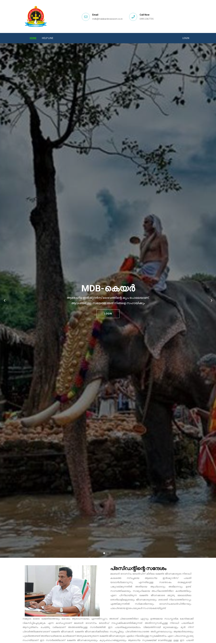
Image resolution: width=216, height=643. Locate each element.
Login (185, 38)
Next (211, 300)
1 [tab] (104, 553)
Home (33, 38)
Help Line (47, 38)
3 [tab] (111, 553)
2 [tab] (108, 553)
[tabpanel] (108, 300)
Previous (4, 300)
